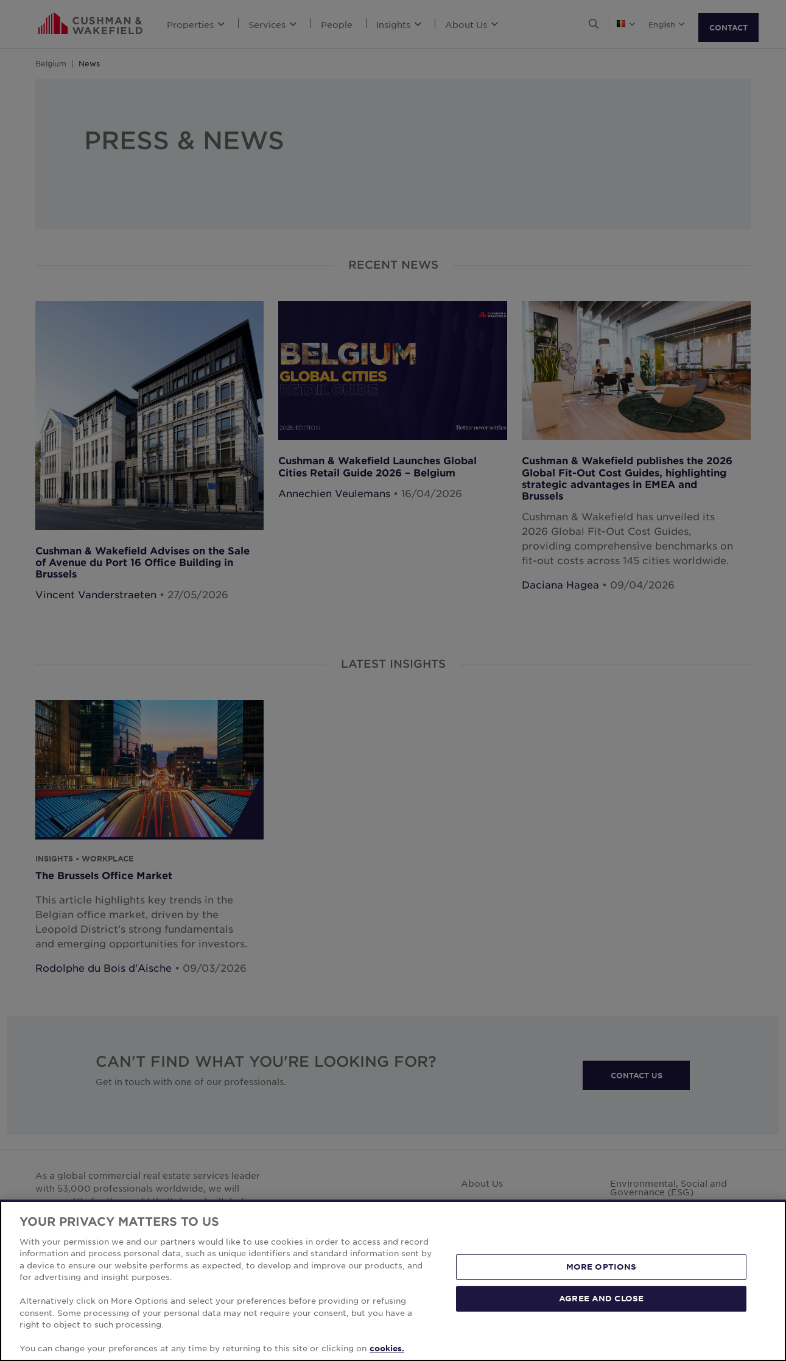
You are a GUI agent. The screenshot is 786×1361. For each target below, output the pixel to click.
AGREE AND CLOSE (601, 1316)
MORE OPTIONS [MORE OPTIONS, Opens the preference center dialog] (601, 1285)
